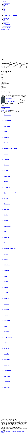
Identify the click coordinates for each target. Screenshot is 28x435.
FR (4, 9)
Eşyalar (5, 23)
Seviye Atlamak (7, 26)
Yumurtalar (6, 22)
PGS (2, 431)
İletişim (19, 431)
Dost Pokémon (6, 27)
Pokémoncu (7, 431)
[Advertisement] (13, 43)
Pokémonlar (6, 18)
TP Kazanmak (6, 24)
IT (4, 10)
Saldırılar (5, 19)
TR (4, 12)
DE (4, 7)
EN (4, 5)
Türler (4, 20)
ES (4, 8)
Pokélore (13, 431)
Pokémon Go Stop (5, 29)
